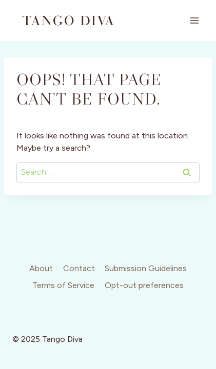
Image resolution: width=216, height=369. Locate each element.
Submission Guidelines (146, 268)
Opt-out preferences (144, 285)
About (41, 268)
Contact (79, 268)
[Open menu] (194, 20)
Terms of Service (63, 285)
